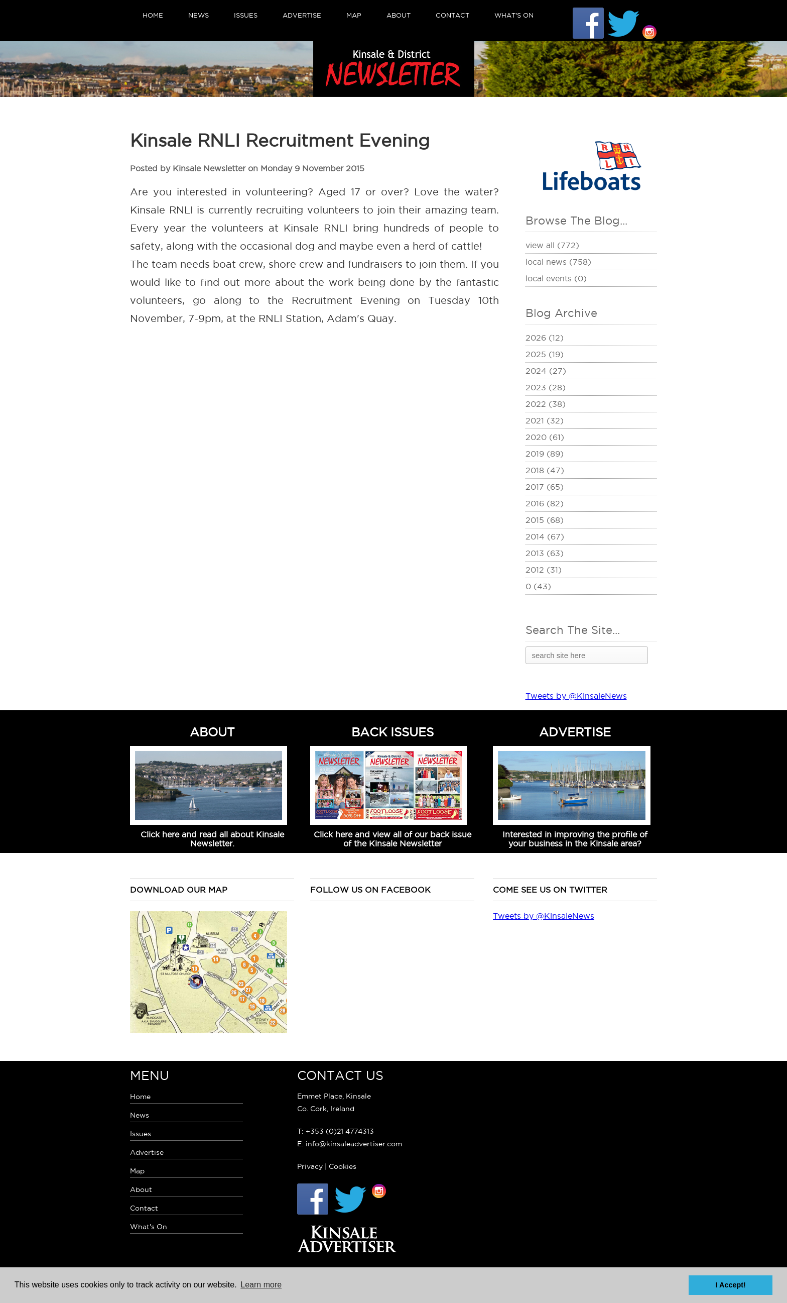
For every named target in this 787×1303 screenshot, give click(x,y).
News (198, 15)
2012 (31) (544, 569)
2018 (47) (545, 470)
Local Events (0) (556, 278)
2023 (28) (546, 387)
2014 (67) (545, 536)
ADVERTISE (575, 731)
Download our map (178, 889)
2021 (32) (545, 420)
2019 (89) (545, 453)
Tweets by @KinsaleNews (576, 695)
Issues (245, 15)
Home (153, 15)
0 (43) (538, 586)
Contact (452, 15)
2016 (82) (545, 503)
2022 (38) (546, 403)
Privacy (310, 1166)
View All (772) (552, 245)
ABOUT (212, 731)
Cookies (342, 1166)
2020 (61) (545, 437)
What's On (514, 15)
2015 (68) (545, 519)
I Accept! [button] (731, 1285)
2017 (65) (545, 486)
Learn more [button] (261, 1284)
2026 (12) (545, 337)
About (398, 15)
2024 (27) (546, 370)
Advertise (302, 15)
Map (353, 15)
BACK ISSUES (392, 731)
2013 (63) (545, 553)
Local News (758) (558, 261)
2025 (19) (545, 354)
